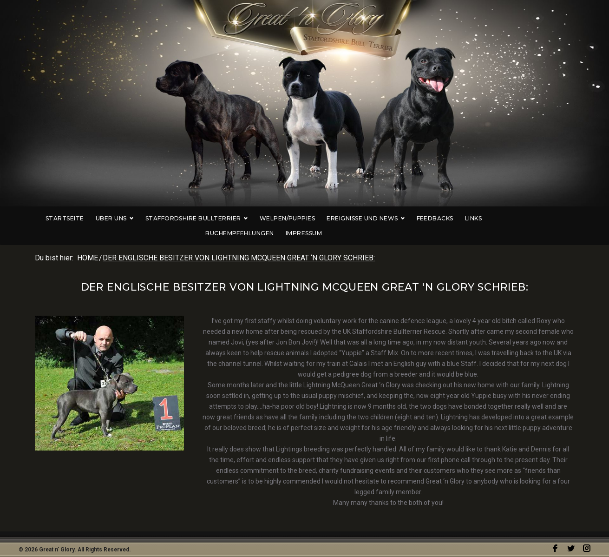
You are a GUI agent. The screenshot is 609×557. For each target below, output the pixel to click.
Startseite (41, 218)
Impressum (568, 218)
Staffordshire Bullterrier (173, 218)
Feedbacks (411, 218)
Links (450, 218)
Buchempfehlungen (504, 218)
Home (87, 243)
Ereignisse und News (342, 218)
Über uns (91, 218)
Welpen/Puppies (264, 218)
